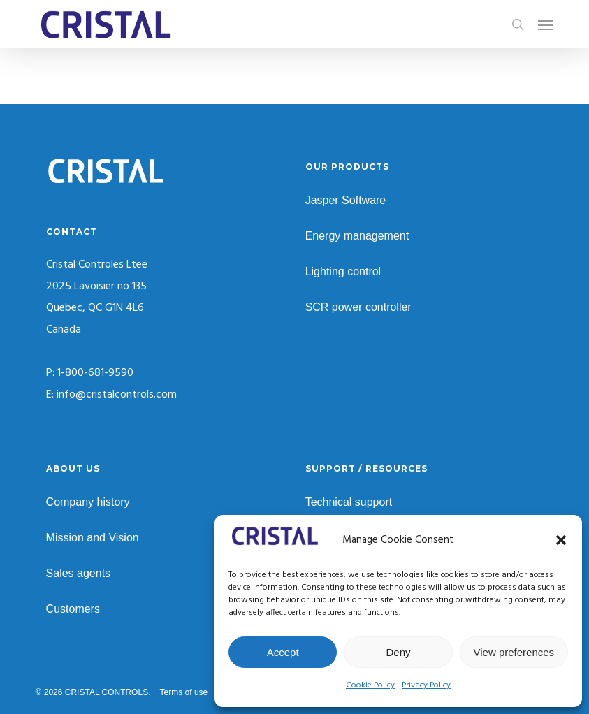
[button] (561, 540)
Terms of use (184, 692)
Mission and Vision (92, 538)
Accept (283, 652)
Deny (398, 652)
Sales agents (78, 573)
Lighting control (343, 271)
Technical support (349, 502)
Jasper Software (345, 200)
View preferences (514, 652)
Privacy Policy (426, 685)
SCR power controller (358, 307)
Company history (88, 502)
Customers (73, 609)
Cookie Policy (370, 685)
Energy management (357, 236)
